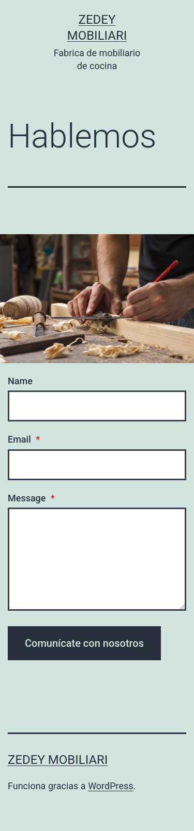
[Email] (97, 464)
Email (24, 439)
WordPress (110, 785)
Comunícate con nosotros (84, 643)
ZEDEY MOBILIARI (58, 760)
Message (31, 498)
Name (20, 381)
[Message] (97, 559)
